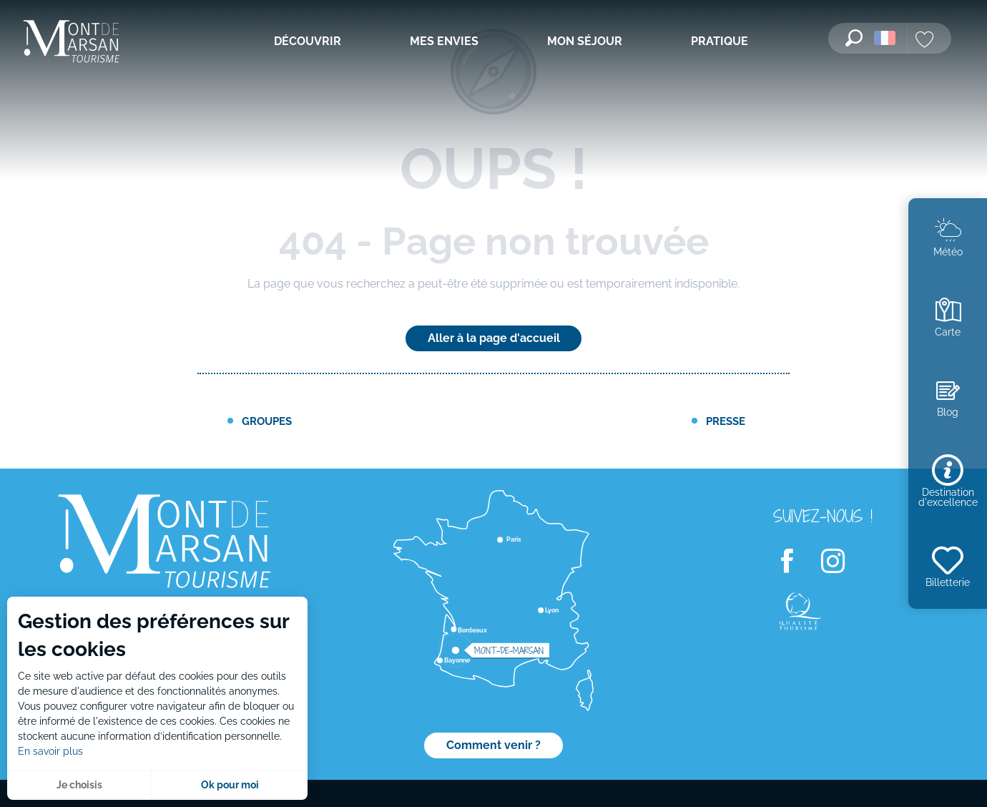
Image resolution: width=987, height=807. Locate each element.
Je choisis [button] (79, 785)
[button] (854, 38)
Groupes (267, 421)
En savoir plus (50, 751)
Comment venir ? (493, 745)
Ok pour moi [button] (230, 785)
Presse (725, 421)
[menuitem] (71, 42)
